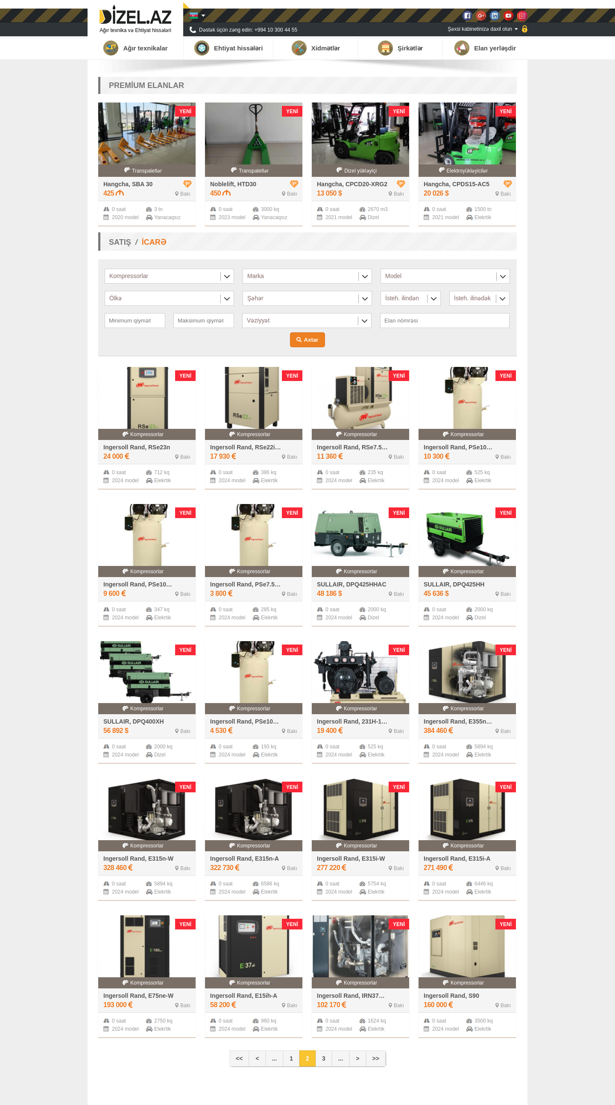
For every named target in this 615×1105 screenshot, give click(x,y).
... (274, 1058)
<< (239, 1058)
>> (375, 1058)
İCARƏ (154, 242)
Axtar (311, 340)
